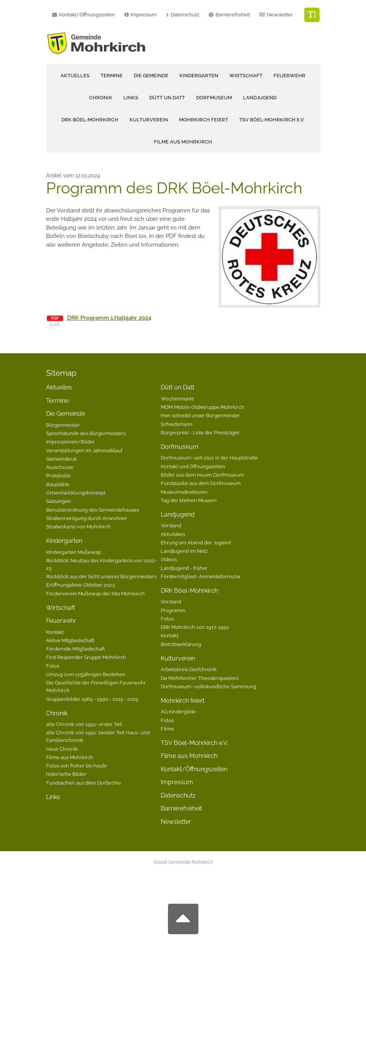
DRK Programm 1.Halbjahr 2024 (109, 317)
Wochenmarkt (177, 399)
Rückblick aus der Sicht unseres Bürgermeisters (101, 576)
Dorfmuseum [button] (214, 97)
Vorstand (171, 525)
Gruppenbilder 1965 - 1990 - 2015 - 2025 (92, 699)
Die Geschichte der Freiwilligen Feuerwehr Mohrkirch (96, 686)
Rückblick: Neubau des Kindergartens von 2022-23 (101, 564)
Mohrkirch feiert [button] (203, 120)
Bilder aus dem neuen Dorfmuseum (202, 475)
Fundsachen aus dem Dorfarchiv (83, 783)
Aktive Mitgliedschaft (70, 640)
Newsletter (280, 15)
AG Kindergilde (178, 711)
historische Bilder (66, 774)
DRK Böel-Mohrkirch (189, 590)
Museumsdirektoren (184, 492)
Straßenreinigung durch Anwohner (86, 518)
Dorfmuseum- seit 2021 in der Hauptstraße (209, 458)
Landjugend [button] (259, 97)
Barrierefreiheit (181, 808)
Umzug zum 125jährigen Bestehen (85, 674)
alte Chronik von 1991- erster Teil (84, 724)
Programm (173, 610)
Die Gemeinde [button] (151, 75)
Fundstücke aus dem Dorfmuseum (201, 483)
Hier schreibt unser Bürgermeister (200, 415)
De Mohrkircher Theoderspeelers (199, 678)
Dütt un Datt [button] (167, 97)
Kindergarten (64, 540)
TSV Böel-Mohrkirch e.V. (272, 120)
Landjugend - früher (184, 568)
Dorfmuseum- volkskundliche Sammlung (208, 686)
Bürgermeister (63, 425)
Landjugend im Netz (184, 551)
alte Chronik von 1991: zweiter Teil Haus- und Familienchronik (98, 736)
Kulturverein (178, 658)
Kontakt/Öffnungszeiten (194, 769)
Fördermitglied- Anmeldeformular (201, 576)
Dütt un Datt (177, 387)
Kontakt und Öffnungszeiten (193, 466)
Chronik (56, 713)
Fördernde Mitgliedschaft (75, 649)
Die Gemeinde (65, 413)
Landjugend (178, 514)
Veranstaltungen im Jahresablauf (84, 450)
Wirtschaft (245, 75)
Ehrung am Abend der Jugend (196, 542)
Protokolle (58, 475)
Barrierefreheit (233, 15)
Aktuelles (75, 75)
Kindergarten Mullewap (73, 552)
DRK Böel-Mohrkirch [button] (89, 120)
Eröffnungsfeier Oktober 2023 (80, 585)
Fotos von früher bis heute (76, 765)
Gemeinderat (61, 459)
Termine (112, 75)
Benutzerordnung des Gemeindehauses (92, 510)
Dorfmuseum (179, 446)
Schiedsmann (176, 424)
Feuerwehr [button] (289, 75)
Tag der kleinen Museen (189, 500)
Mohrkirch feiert (183, 700)
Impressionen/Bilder (70, 442)
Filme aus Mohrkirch (183, 142)
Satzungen (58, 501)
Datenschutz (185, 15)
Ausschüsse (60, 467)
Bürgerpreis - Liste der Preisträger (200, 432)
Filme (167, 729)
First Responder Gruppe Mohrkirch (86, 657)
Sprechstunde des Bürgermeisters (86, 433)
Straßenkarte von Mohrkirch (78, 526)
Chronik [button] (100, 97)
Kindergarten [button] (198, 75)
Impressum (177, 782)
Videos (169, 559)
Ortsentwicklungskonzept (75, 493)
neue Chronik (62, 749)
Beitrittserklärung (181, 644)
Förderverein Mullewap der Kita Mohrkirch (95, 593)
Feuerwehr (61, 620)
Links (130, 97)
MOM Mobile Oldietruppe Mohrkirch (202, 407)
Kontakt (55, 632)
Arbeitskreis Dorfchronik (189, 669)
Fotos (52, 666)
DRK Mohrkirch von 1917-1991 (195, 627)
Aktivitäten (173, 534)
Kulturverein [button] (148, 120)
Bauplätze (57, 484)
